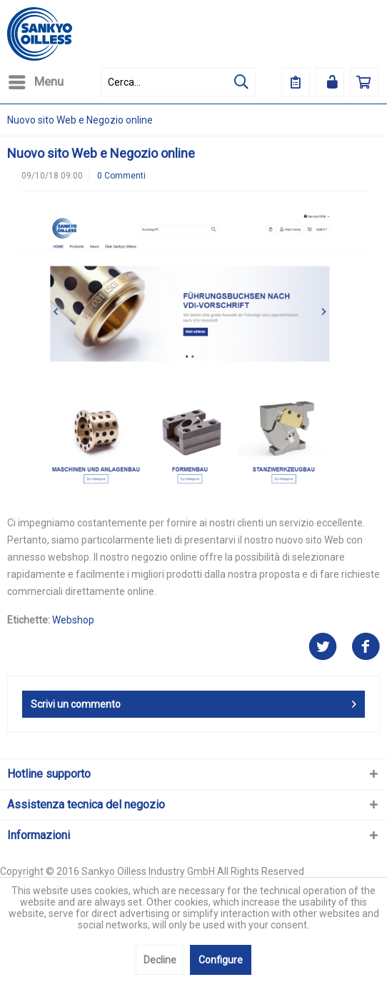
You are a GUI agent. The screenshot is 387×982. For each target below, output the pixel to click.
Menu (36, 80)
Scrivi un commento (193, 701)
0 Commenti (121, 176)
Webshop (73, 620)
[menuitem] (35, 82)
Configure (220, 960)
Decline (160, 960)
